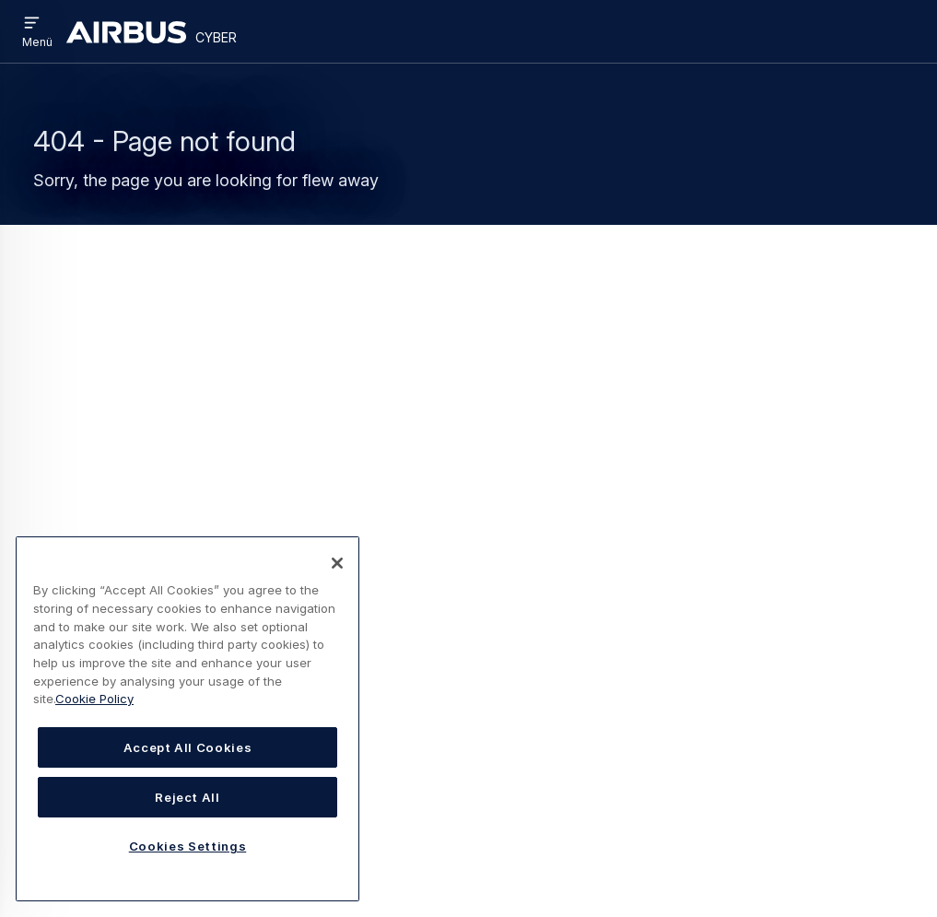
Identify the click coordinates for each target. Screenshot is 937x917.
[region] (187, 718)
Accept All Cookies (187, 747)
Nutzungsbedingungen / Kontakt (511, 791)
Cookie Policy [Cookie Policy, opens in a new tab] (94, 698)
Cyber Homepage (223, 394)
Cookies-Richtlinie (467, 833)
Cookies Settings (188, 846)
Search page (171, 424)
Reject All (187, 797)
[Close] (337, 563)
